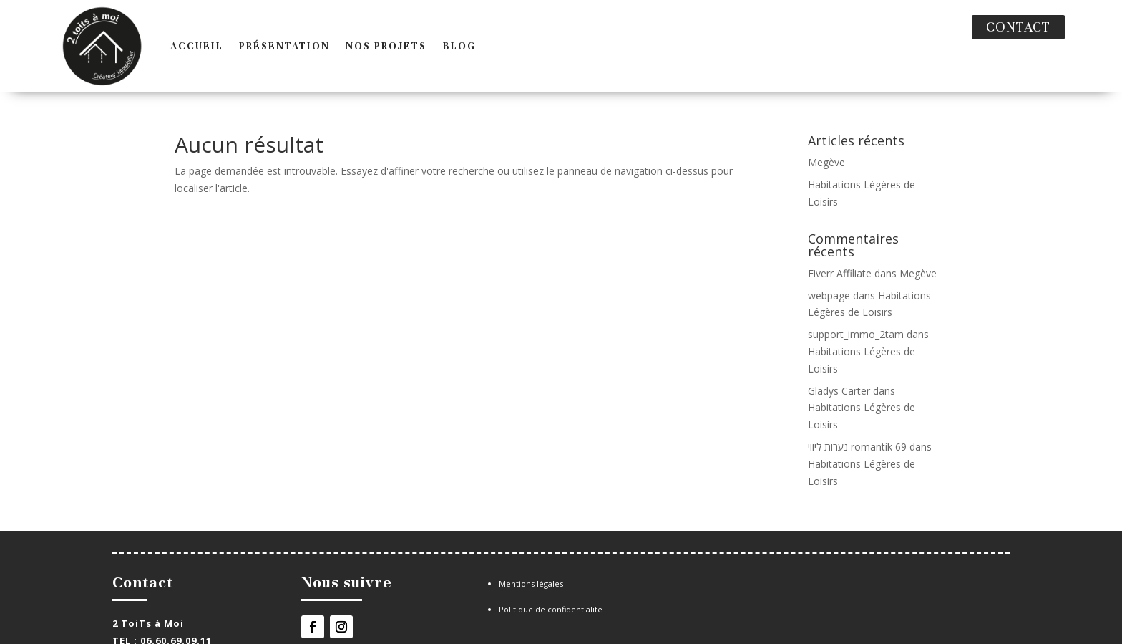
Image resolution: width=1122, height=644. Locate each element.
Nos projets (355, 30)
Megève (826, 131)
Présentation (253, 30)
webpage (829, 264)
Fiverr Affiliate (840, 242)
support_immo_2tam (856, 303)
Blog (428, 30)
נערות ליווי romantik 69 (857, 416)
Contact (1018, 27)
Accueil (166, 30)
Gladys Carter (839, 360)
